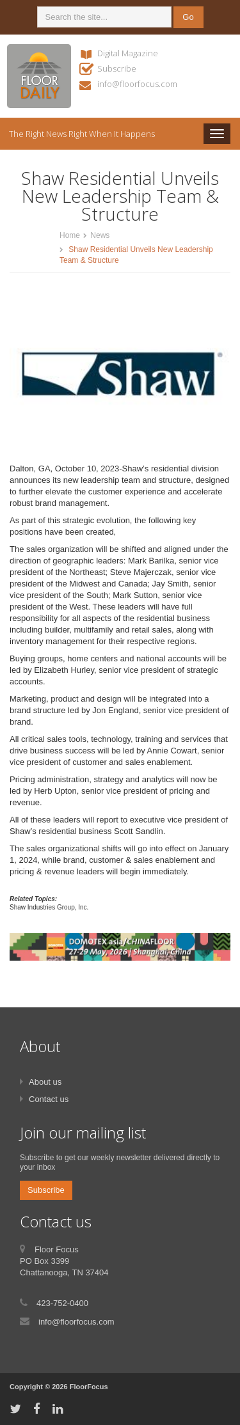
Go (187, 17)
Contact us (48, 1099)
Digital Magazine (127, 53)
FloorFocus (89, 1386)
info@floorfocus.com (137, 84)
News (99, 235)
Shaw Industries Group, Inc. (49, 907)
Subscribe (116, 68)
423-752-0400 (62, 1303)
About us (45, 1082)
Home (70, 235)
